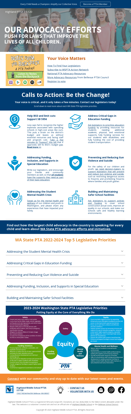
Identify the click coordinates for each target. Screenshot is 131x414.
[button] (122, 251)
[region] (65, 4)
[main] (85, 58)
